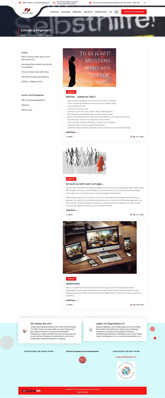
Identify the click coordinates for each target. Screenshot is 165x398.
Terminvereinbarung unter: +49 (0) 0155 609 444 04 (67, 3)
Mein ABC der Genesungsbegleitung (35, 77)
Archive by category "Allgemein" (40, 35)
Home (23, 35)
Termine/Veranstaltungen (134, 12)
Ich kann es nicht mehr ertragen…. (85, 192)
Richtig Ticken (101, 12)
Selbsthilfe (77, 12)
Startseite (54, 12)
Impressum (88, 12)
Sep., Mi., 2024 (137, 314)
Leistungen (65, 12)
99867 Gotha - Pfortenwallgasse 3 (36, 3)
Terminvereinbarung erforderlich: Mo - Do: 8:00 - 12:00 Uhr (116, 3)
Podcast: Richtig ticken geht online (35, 72)
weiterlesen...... (72, 141)
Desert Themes (82, 392)
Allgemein (25, 105)
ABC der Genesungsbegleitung (33, 100)
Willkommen (73, 292)
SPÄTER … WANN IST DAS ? (32, 82)
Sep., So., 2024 (137, 146)
